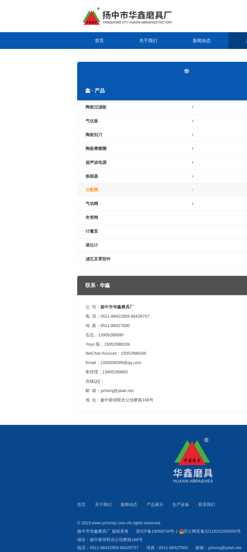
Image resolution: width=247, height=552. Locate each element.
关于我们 (148, 40)
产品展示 (155, 504)
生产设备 (104, 57)
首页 (99, 40)
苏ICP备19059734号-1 (157, 531)
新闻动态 (202, 40)
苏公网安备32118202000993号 (212, 531)
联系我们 (157, 57)
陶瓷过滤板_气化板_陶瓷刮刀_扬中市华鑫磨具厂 (142, 16)
